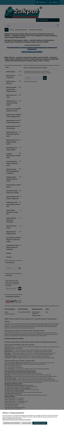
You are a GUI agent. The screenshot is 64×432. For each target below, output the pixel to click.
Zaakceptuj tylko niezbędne (12, 423)
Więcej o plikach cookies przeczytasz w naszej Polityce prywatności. (17, 419)
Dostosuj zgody (26, 423)
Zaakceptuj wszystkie (40, 423)
